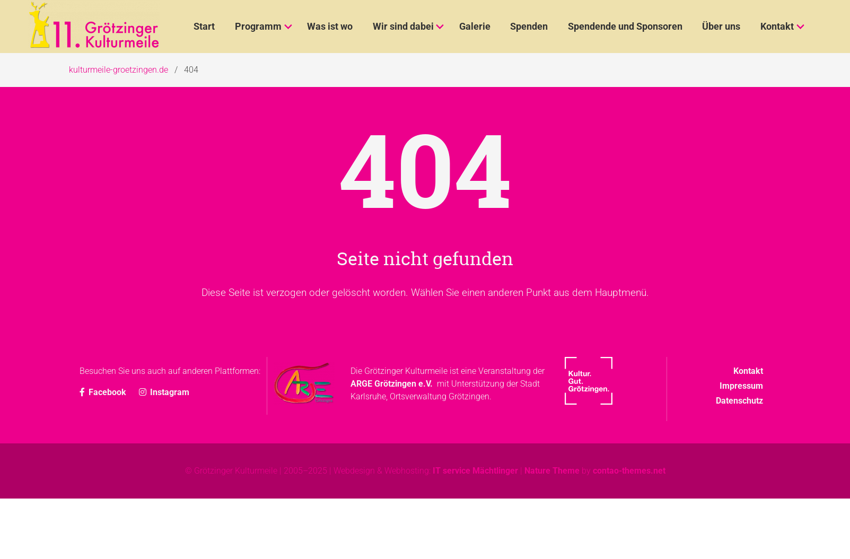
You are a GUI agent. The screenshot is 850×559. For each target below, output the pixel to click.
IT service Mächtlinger (475, 471)
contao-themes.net (629, 471)
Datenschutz (739, 401)
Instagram (164, 392)
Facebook (104, 392)
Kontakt (748, 371)
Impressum (741, 386)
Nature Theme (552, 471)
